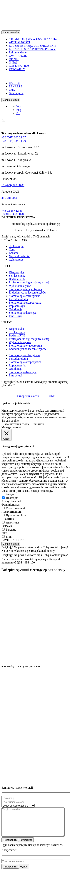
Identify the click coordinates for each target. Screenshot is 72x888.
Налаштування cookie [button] (16, 424)
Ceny (12, 89)
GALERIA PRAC (19, 65)
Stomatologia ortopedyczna (25, 302)
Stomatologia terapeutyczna (25, 289)
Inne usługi (15, 316)
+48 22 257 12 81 (11, 210)
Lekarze (14, 252)
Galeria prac (16, 93)
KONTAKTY (17, 69)
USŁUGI (14, 83)
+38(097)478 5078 (12, 214)
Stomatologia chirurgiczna (24, 295)
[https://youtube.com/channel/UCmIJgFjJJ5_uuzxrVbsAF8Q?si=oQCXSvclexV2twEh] (29, 784)
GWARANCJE (18, 55)
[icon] (29, 602)
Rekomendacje (17, 52)
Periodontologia (18, 299)
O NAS (13, 62)
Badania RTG (17, 279)
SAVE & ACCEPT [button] (12, 540)
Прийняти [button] (37, 424)
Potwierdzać (17, 845)
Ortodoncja (15, 309)
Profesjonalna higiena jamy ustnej (29, 282)
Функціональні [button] (10, 504)
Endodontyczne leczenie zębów (27, 292)
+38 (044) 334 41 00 (13, 140)
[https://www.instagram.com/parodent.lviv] (29, 697)
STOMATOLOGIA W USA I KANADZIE (34, 39)
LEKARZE (15, 86)
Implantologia (17, 306)
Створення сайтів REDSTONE (36, 396)
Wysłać (15, 872)
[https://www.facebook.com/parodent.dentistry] (29, 726)
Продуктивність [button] (11, 511)
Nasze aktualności (19, 256)
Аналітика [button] (7, 518)
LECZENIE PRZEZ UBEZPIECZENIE (32, 45)
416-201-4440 (9, 198)
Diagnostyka (16, 272)
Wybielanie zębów (20, 285)
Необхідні (12, 497)
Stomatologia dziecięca (22, 312)
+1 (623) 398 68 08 (12, 185)
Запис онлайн (11, 32)
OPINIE (14, 59)
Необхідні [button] (7, 494)
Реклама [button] (6, 525)
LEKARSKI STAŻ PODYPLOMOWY (32, 49)
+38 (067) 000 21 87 (13, 137)
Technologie (16, 246)
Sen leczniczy (17, 275)
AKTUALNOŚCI (19, 42)
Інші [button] (4, 533)
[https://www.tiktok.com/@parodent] (29, 755)
